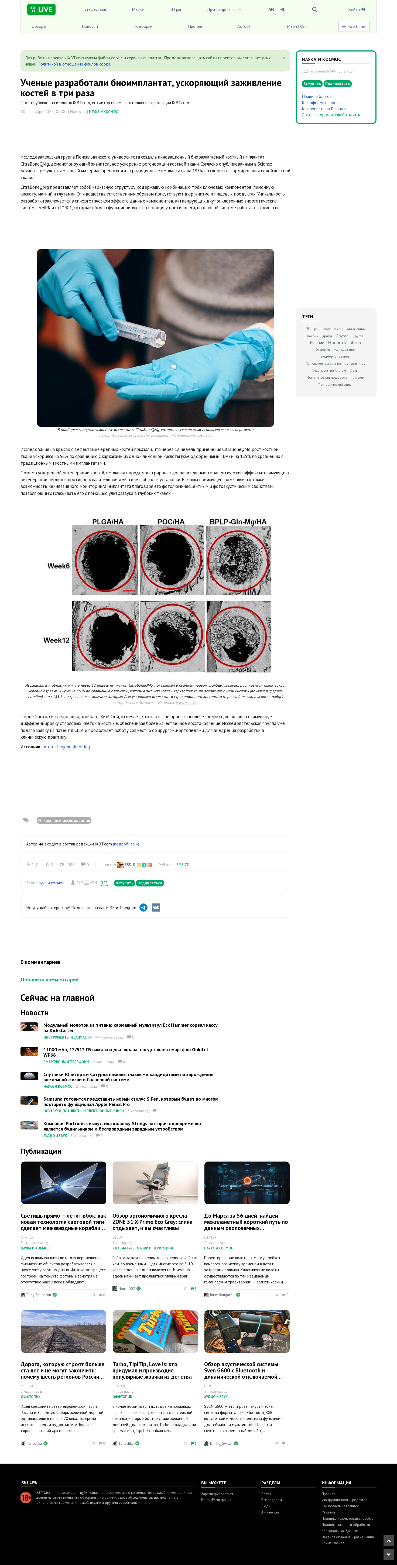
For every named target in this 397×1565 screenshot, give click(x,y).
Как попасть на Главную (324, 108)
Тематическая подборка (327, 377)
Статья (354, 370)
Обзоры (39, 26)
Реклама (328, 1512)
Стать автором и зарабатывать (331, 114)
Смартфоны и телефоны (66, 1062)
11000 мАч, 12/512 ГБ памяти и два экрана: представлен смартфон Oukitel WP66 (125, 1052)
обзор (355, 342)
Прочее (195, 26)
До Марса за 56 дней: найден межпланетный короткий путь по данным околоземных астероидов (246, 1225)
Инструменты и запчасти (67, 1037)
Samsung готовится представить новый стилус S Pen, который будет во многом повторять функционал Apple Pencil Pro (130, 1101)
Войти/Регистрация (216, 1500)
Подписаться (150, 883)
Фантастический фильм (335, 384)
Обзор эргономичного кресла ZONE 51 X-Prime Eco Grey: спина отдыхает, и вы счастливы (152, 1222)
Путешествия (93, 9)
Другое (342, 335)
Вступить (124, 883)
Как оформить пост (320, 102)
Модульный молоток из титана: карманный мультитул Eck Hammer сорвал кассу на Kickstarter (130, 1027)
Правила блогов (317, 96)
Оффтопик (30, 1397)
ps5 (317, 329)
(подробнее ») (126, 844)
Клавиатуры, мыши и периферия (142, 1248)
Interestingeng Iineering (66, 747)
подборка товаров (335, 356)
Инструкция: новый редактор (344, 1500)
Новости (90, 26)
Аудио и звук (55, 1135)
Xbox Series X (333, 329)
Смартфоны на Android (329, 370)
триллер (357, 377)
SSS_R (130, 864)
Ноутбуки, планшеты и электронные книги (83, 1111)
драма (327, 336)
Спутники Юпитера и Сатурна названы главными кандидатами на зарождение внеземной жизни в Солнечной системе (128, 1077)
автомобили (356, 329)
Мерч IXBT (297, 26)
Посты (266, 1494)
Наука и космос (103, 111)
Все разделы (271, 1500)
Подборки (142, 26)
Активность (270, 1512)
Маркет (139, 9)
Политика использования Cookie (347, 1518)
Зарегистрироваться (217, 1494)
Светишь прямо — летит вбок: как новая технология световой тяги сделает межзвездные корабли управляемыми (63, 1225)
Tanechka (34, 1443)
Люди (266, 1506)
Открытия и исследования (64, 820)
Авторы (244, 26)
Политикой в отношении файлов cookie (74, 64)
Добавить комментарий (49, 979)
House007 (126, 1288)
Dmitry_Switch (221, 1443)
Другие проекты (224, 9)
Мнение (317, 342)
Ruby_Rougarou (39, 1294)
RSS (104, 882)
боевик (312, 336)
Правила (328, 1494)
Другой (358, 336)
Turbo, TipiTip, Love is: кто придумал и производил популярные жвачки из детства (152, 1370)
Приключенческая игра (323, 363)
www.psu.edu (200, 435)
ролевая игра (355, 363)
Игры (176, 9)
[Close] (284, 58)
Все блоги (354, 26)
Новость (337, 342)
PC (307, 328)
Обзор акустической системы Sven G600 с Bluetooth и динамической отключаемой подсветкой (241, 1373)
